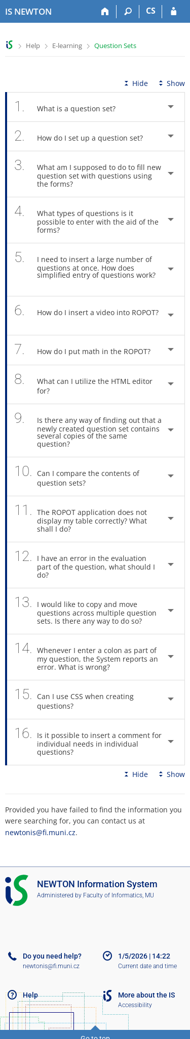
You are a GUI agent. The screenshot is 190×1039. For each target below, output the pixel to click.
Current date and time (147, 966)
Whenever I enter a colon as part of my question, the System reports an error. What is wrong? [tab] (86, 657)
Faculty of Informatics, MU (118, 895)
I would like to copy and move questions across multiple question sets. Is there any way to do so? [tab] (85, 611)
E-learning (67, 45)
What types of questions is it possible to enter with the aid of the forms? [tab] (86, 220)
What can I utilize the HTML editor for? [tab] (83, 384)
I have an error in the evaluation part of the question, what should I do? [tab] (84, 565)
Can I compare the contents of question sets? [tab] (76, 476)
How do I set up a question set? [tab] (84, 136)
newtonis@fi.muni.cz (40, 832)
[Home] (105, 11)
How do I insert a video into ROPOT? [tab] (86, 315)
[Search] (128, 11)
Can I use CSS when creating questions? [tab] (74, 699)
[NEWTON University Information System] (28, 11)
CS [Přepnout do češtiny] (151, 10)
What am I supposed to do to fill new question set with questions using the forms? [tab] (87, 174)
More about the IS (146, 995)
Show (171, 83)
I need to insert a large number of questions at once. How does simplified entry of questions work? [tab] (85, 269)
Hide (135, 83)
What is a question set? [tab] (70, 107)
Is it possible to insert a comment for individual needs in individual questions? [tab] (88, 742)
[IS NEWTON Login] (173, 11)
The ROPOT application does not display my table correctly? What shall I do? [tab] (80, 519)
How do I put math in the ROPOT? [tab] (88, 350)
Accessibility (135, 1005)
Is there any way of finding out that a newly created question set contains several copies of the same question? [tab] (88, 430)
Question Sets (115, 45)
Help (33, 45)
